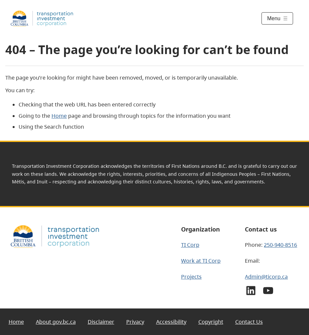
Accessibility (171, 321)
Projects (191, 276)
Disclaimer (101, 321)
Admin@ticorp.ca (266, 276)
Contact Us (249, 321)
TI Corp (190, 244)
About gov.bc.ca (56, 321)
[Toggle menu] (277, 18)
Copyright (210, 321)
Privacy (135, 321)
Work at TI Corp (201, 260)
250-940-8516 (280, 244)
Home (59, 115)
